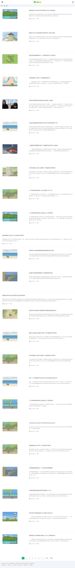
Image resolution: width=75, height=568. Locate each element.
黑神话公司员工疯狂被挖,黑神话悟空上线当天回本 (42, 33)
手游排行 (9, 565)
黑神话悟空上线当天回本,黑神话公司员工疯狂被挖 (42, 10)
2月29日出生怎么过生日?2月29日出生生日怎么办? (42, 423)
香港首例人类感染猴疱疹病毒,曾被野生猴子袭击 (41, 250)
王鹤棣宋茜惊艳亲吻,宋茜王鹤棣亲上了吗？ (40, 490)
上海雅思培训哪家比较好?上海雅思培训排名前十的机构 (43, 145)
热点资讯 (6, 5)
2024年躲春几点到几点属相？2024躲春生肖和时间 (42, 168)
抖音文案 (15, 565)
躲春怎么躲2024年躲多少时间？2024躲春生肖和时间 (42, 333)
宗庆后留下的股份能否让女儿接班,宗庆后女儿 (41, 513)
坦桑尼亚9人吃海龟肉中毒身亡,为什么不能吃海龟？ (42, 535)
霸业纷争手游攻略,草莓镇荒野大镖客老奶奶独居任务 (42, 310)
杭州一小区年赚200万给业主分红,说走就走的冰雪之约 (43, 378)
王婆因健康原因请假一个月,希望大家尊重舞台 (41, 468)
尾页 (51, 558)
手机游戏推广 (13, 563)
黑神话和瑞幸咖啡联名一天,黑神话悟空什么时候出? (42, 55)
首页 (2, 5)
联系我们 (25, 565)
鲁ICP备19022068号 (24, 563)
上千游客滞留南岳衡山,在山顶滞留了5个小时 (40, 190)
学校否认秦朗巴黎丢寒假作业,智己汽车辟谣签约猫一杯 (43, 123)
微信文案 (20, 565)
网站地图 (31, 565)
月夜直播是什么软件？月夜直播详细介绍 (39, 77)
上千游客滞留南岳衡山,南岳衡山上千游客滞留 (41, 213)
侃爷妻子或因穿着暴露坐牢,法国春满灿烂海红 (41, 273)
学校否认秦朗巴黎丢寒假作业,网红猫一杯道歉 (41, 100)
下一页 (46, 558)
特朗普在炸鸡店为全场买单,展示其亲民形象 (13, 295)
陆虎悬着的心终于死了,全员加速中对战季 (13, 235)
